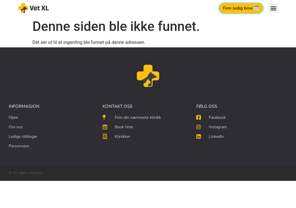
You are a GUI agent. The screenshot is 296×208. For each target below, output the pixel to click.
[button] (273, 8)
